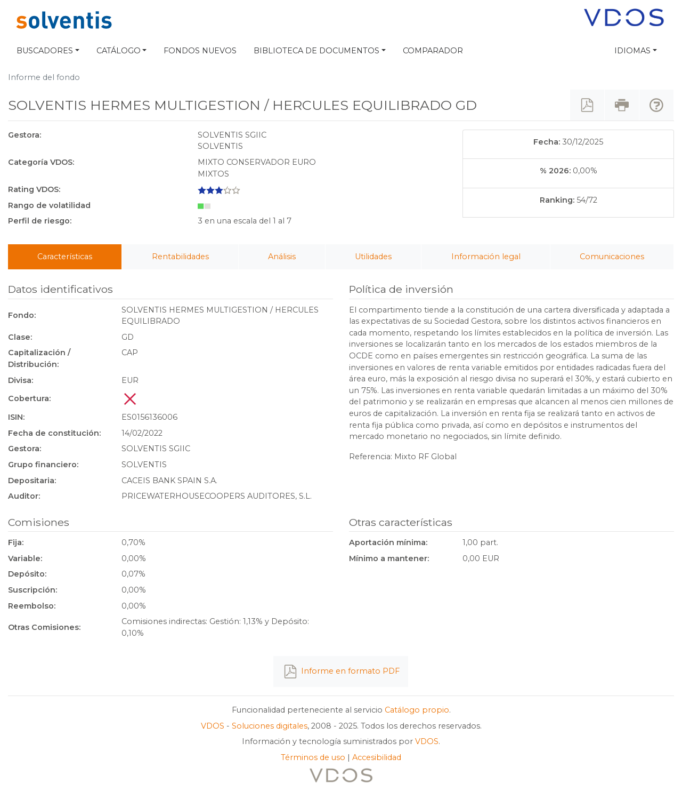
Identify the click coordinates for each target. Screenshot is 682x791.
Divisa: (20, 380)
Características (64, 256)
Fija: (15, 542)
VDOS (212, 726)
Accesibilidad (376, 757)
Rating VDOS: (34, 189)
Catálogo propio (417, 710)
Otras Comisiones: (44, 627)
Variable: (25, 558)
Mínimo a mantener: (389, 558)
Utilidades (373, 256)
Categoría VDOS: (41, 162)
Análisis (282, 256)
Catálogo (118, 50)
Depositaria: (32, 480)
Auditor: (24, 496)
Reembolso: (31, 606)
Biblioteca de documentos (316, 50)
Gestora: (24, 135)
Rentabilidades (180, 256)
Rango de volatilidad (49, 205)
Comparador (433, 50)
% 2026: (555, 170)
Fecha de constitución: (54, 433)
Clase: (20, 337)
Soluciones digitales (269, 726)
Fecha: (546, 142)
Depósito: (27, 574)
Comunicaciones (612, 256)
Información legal (486, 256)
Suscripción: (32, 590)
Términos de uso (313, 757)
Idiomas (632, 50)
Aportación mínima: (388, 542)
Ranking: (557, 200)
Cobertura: (29, 398)
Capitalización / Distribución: (39, 358)
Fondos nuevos (200, 50)
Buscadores (45, 50)
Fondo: (22, 315)
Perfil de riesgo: (39, 221)
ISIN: (16, 417)
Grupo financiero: (43, 464)
